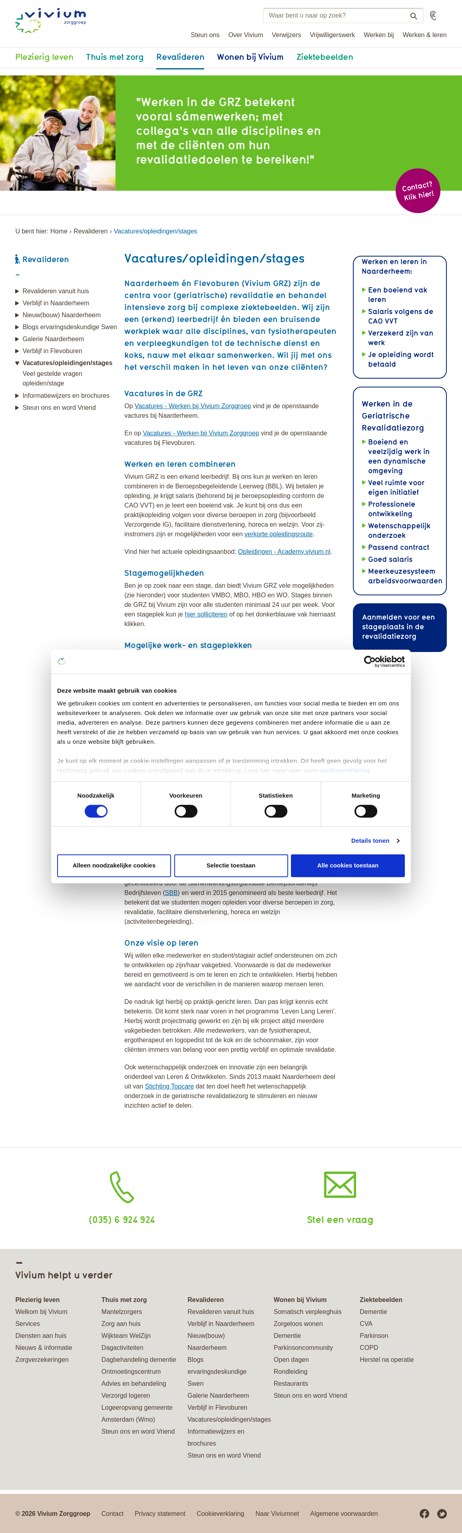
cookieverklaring (344, 770)
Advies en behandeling (134, 1383)
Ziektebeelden (325, 56)
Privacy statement (160, 1513)
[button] (433, 15)
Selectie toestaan (231, 865)
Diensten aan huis (40, 1335)
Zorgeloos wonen (298, 1323)
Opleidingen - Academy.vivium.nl (284, 551)
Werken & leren (425, 35)
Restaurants (291, 1383)
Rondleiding (291, 1371)
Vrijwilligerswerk (332, 35)
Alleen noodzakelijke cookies (114, 865)
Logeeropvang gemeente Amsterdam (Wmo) (137, 1413)
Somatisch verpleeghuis (308, 1311)
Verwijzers (286, 35)
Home (59, 231)
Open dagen (291, 1359)
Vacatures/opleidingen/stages (67, 363)
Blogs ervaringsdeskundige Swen (69, 327)
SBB (171, 892)
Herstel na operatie (387, 1359)
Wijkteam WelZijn (126, 1335)
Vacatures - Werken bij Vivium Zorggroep (193, 406)
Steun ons (205, 35)
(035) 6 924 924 (122, 1219)
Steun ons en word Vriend (59, 407)
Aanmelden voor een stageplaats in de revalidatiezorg (398, 626)
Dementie (287, 1335)
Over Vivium (245, 35)
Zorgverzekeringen (41, 1359)
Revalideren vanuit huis (55, 291)
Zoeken (410, 16)
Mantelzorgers (122, 1311)
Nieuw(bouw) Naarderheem (61, 315)
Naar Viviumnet (277, 1513)
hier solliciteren (206, 614)
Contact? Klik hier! (417, 191)
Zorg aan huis (121, 1323)
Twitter (442, 1514)
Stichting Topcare (169, 1086)
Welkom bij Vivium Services (41, 1317)
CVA (366, 1323)
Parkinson (374, 1335)
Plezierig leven (44, 56)
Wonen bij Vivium (250, 56)
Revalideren (180, 56)
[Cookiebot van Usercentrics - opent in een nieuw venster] (370, 662)
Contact (112, 1513)
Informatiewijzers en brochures (66, 395)
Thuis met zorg (114, 56)
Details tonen (370, 840)
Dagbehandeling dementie (139, 1359)
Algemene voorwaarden (344, 1513)
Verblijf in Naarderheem (55, 303)
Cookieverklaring (220, 1513)
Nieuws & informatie (43, 1347)
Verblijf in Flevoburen (52, 351)
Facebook (424, 1514)
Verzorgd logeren (126, 1395)
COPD (369, 1347)
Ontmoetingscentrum (131, 1371)
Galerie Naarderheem (53, 339)
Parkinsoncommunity (303, 1347)
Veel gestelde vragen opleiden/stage (52, 378)
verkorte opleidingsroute (279, 534)
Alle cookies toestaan (347, 865)
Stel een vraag (340, 1219)
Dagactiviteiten (122, 1347)
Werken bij (379, 35)
